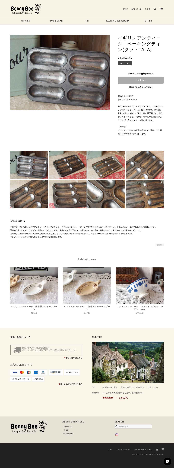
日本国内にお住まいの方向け (141, 87)
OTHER (148, 21)
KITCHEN (25, 21)
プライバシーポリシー (123, 449)
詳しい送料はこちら (74, 358)
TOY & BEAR (56, 21)
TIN (87, 21)
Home (125, 9)
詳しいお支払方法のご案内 (71, 384)
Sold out (140, 80)
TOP (110, 449)
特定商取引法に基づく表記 (143, 449)
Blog (147, 9)
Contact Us (68, 434)
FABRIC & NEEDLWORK (117, 21)
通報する (160, 245)
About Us (136, 9)
